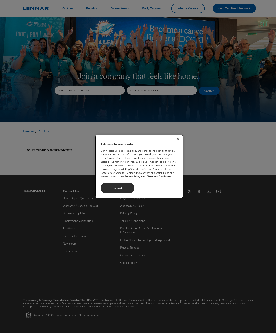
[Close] (178, 139)
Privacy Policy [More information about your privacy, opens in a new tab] (132, 176)
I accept (117, 187)
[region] (139, 166)
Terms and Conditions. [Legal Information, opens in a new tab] (158, 176)
